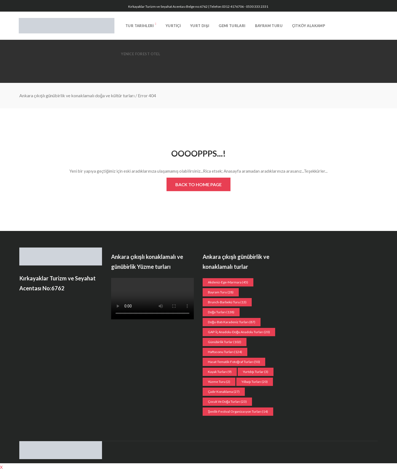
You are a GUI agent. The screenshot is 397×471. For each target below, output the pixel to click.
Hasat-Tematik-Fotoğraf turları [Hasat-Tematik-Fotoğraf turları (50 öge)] (234, 362)
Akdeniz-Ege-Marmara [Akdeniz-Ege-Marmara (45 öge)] (228, 282)
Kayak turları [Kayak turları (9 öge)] (220, 372)
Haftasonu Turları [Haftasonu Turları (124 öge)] (225, 352)
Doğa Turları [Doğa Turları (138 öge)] (221, 312)
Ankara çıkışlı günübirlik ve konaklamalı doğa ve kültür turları (77, 95)
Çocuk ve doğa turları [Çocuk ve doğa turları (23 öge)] (227, 401)
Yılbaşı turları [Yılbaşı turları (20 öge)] (255, 382)
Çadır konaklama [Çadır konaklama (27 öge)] (224, 392)
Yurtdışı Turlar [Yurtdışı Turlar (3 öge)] (255, 372)
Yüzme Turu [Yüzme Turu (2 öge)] (219, 382)
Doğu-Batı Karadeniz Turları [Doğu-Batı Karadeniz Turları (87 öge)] (231, 322)
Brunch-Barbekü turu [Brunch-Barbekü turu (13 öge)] (227, 302)
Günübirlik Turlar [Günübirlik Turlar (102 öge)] (224, 342)
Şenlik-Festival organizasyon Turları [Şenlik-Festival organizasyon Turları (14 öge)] (238, 411)
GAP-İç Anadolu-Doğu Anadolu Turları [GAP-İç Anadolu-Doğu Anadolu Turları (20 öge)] (239, 332)
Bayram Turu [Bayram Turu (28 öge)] (221, 292)
